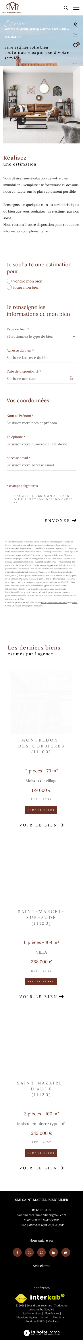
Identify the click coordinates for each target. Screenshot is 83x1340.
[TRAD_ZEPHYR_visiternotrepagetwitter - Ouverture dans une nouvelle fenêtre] (29, 1252)
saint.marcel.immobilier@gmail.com (41, 1215)
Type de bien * (18, 329)
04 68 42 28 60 (41, 1210)
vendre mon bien (27, 281)
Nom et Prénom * (20, 416)
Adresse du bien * (20, 350)
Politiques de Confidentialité (54, 602)
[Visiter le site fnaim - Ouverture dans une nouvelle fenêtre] (21, 1298)
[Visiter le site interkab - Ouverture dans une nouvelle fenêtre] (47, 1297)
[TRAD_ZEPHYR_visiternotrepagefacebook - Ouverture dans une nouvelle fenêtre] (17, 1252)
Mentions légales (27, 1317)
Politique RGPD (35, 1321)
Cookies (53, 1321)
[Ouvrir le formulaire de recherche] (65, 7)
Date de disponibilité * (24, 371)
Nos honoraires (31, 1313)
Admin (45, 1317)
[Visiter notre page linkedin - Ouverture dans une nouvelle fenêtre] (53, 1252)
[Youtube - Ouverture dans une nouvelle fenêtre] (65, 1252)
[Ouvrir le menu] (76, 7)
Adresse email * (19, 458)
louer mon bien (26, 287)
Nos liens (59, 1317)
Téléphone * (16, 437)
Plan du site (52, 1313)
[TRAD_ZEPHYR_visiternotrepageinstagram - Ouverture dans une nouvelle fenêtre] (41, 1252)
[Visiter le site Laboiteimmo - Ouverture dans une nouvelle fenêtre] (41, 1329)
